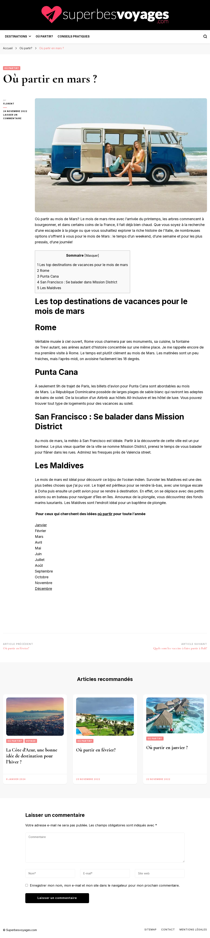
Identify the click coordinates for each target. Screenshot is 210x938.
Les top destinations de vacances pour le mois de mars (82, 265)
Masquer (92, 255)
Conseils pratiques (74, 36)
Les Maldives (49, 288)
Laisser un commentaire (16, 117)
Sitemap (150, 929)
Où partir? (44, 36)
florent (8, 103)
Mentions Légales (193, 929)
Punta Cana (48, 276)
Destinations (16, 36)
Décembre (43, 588)
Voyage (31, 741)
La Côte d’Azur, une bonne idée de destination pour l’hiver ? (31, 756)
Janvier (41, 525)
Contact (168, 929)
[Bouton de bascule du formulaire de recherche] (205, 36)
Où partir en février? (96, 750)
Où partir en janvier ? (167, 747)
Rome (43, 270)
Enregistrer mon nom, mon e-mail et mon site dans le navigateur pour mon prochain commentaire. (105, 885)
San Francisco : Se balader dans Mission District (77, 282)
